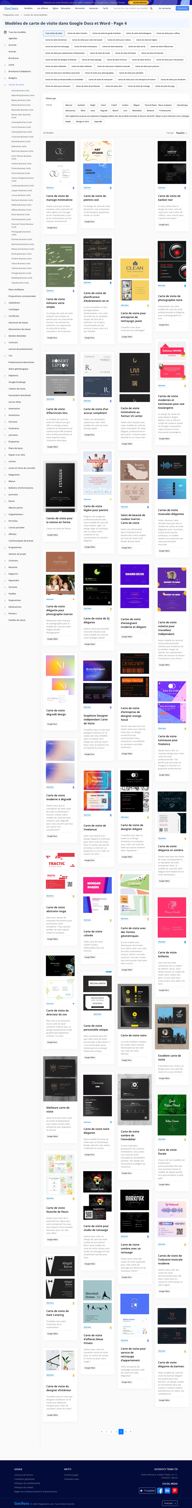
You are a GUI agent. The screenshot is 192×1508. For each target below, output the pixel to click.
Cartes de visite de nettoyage (57, 46)
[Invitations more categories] (5, 415)
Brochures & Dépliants (20, 71)
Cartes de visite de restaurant (101, 79)
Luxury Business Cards (21, 195)
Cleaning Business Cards (21, 131)
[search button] (151, 8)
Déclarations (15, 606)
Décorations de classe (19, 329)
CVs (10, 355)
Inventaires (14, 408)
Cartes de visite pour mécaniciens (170, 59)
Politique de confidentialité (27, 1483)
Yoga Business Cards (20, 282)
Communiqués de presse (21, 540)
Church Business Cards (21, 127)
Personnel (80, 8)
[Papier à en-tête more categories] (5, 455)
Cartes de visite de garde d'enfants (106, 33)
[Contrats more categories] (5, 343)
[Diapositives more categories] (5, 600)
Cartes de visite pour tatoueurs (58, 86)
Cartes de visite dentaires (112, 46)
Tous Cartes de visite (53, 33)
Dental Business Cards (20, 141)
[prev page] (101, 1431)
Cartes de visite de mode (100, 53)
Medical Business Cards (21, 205)
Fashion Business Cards (21, 163)
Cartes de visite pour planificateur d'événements (65, 53)
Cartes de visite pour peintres (147, 66)
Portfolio (13, 521)
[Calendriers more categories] (5, 303)
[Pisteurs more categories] (5, 614)
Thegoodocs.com (11, 15)
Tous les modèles (15, 32)
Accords (12, 45)
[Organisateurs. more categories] (5, 514)
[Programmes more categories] (5, 548)
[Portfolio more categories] (5, 521)
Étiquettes (14, 441)
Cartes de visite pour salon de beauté (87, 40)
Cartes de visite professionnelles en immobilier (64, 79)
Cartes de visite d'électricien (161, 46)
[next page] (130, 1431)
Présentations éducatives (21, 362)
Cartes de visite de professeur (88, 86)
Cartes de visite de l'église (146, 40)
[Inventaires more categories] (5, 409)
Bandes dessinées (17, 335)
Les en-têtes (15, 402)
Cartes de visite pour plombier (131, 73)
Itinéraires (14, 428)
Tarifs (105, 8)
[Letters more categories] (5, 462)
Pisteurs (13, 613)
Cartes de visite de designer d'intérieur (61, 59)
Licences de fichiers (23, 1475)
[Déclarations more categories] (5, 607)
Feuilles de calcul (17, 620)
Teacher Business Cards (21, 268)
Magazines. (14, 474)
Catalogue (14, 309)
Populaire (180, 133)
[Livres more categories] (5, 65)
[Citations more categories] (5, 561)
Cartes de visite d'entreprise (85, 46)
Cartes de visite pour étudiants (173, 79)
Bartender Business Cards (22, 110)
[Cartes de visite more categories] (5, 85)
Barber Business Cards (20, 105)
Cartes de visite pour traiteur (119, 40)
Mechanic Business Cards (22, 200)
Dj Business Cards (18, 146)
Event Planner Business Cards (21, 157)
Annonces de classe (18, 322)
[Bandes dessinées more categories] (5, 336)
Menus (12, 481)
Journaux (13, 435)
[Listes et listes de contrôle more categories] (5, 468)
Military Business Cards (21, 209)
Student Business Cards (21, 258)
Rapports (13, 573)
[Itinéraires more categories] (5, 429)
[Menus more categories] (5, 481)
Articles (12, 51)
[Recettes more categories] (5, 567)
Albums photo (16, 507)
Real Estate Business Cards (22, 244)
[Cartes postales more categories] (5, 528)
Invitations (14, 415)
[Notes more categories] (5, 501)
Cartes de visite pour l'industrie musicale (113, 66)
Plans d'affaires (16, 289)
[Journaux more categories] (5, 435)
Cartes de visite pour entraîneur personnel (62, 73)
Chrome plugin (71, 1475)
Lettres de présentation (21, 349)
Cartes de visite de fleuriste (152, 53)
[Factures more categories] (5, 422)
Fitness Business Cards (21, 168)
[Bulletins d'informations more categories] (5, 488)
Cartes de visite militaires (81, 66)
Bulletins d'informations (21, 487)
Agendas (13, 38)
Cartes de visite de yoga (165, 86)
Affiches (12, 534)
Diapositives (15, 600)
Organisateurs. (16, 514)
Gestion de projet (17, 554)
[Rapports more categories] (5, 574)
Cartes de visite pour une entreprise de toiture (137, 79)
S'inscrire (182, 8)
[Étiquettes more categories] (5, 442)
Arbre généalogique (18, 368)
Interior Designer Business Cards (22, 179)
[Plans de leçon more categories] (5, 448)
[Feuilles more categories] (5, 594)
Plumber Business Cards (21, 239)
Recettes (13, 567)
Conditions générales (24, 1479)
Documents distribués (20, 395)
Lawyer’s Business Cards (21, 190)
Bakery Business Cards (21, 100)
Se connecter (165, 8)
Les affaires (42, 8)
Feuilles (12, 593)
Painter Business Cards (21, 219)
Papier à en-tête (17, 454)
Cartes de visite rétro (114, 86)
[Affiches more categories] (5, 534)
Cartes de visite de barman (56, 40)
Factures (13, 421)
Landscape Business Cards (22, 185)
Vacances (93, 8)
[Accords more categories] (5, 45)
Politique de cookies (23, 1487)
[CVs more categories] (5, 356)
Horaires (13, 587)
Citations (13, 560)
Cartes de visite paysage (92, 59)
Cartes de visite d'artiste (77, 33)
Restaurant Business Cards (22, 249)
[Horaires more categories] (5, 587)
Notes (12, 501)
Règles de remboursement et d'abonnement (35, 1491)
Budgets (13, 78)
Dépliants (13, 375)
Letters (12, 461)
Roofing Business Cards (21, 254)
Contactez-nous (71, 1479)
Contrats (13, 342)
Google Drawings (17, 382)
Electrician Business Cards (22, 151)
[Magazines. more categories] (5, 475)
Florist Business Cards (20, 173)
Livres (11, 64)
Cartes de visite (16, 84)
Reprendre (14, 580)
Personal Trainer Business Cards (22, 225)
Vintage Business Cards (21, 273)
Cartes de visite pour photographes (99, 73)
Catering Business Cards (21, 122)
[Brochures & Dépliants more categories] (5, 72)
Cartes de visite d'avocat (117, 59)
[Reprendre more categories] (5, 581)
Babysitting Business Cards (22, 95)
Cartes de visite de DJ (136, 46)
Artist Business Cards (20, 90)
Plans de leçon (16, 448)
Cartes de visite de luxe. (141, 59)
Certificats (14, 316)
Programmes (15, 547)
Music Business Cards (20, 214)
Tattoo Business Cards (20, 263)
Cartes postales (16, 527)
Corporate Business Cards (22, 136)
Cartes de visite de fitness (125, 53)
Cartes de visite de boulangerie (138, 33)
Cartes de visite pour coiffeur (168, 33)
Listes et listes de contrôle (22, 468)
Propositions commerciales (22, 296)
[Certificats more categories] (5, 316)
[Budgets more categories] (5, 78)
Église (55, 8)
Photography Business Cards (21, 233)
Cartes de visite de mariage (139, 86)
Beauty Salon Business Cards (21, 116)
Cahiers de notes (17, 388)
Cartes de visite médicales (55, 66)
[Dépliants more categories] (5, 376)
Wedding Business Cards (21, 278)
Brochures (14, 58)
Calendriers (14, 302)
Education (65, 8)
